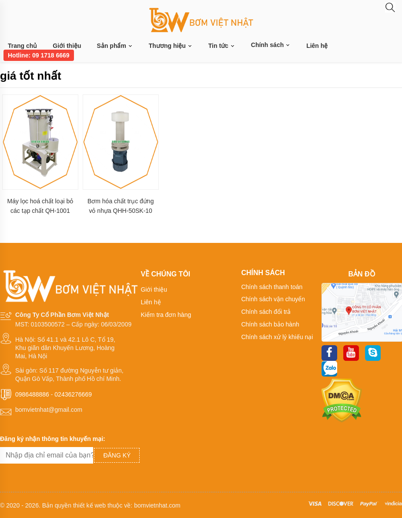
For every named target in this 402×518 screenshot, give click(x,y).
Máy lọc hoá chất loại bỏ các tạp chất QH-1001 (40, 206)
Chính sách (271, 44)
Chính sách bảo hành (270, 324)
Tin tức (221, 46)
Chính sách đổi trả (266, 311)
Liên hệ (317, 45)
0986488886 (32, 394)
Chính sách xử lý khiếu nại (277, 336)
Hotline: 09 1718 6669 (39, 55)
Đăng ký (117, 455)
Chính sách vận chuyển (273, 299)
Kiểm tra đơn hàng (166, 314)
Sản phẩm (115, 46)
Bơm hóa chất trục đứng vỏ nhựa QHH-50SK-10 (120, 206)
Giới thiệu (67, 45)
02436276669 (73, 394)
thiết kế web (89, 505)
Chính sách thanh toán (271, 286)
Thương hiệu (171, 46)
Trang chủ (22, 45)
